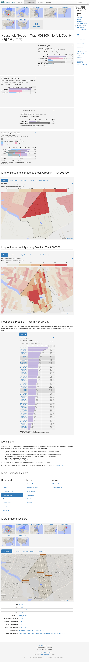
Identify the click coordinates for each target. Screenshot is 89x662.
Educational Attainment (58, 484)
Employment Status (32, 487)
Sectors (29, 502)
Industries (30, 499)
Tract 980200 (62, 633)
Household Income (32, 484)
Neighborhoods (7, 551)
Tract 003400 (38, 633)
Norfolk (21, 607)
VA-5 (20, 624)
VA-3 (20, 621)
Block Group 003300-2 (38, 630)
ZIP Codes (17, 551)
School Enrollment (57, 487)
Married (5, 180)
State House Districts (28, 551)
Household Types (7, 495)
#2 (35, 78)
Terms (44, 646)
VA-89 (20, 627)
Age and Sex (6, 487)
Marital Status (6, 499)
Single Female (14, 180)
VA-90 (24, 627)
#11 (72, 258)
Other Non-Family (44, 180)
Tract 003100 (22, 633)
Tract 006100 (54, 633)
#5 (72, 183)
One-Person (33, 180)
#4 (35, 132)
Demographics (30, 2)
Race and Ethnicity (8, 491)
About (40, 646)
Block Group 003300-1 (25, 630)
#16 (54, 337)
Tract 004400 (46, 633)
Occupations (30, 495)
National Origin (7, 502)
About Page (60, 465)
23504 (20, 616)
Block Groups (40, 551)
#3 (53, 110)
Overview (20, 2)
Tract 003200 (30, 633)
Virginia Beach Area (24, 610)
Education (48, 2)
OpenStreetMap (45, 654)
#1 (72, 45)
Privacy (48, 646)
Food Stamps (31, 491)
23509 (25, 616)
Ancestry (5, 506)
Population (6, 484)
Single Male (23, 180)
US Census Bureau (48, 652)
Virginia (21, 604)
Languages (6, 510)
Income (40, 2)
